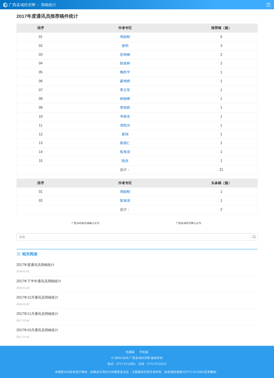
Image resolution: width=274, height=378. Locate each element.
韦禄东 (125, 116)
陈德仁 (125, 143)
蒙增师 (125, 81)
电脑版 (130, 352)
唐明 (125, 45)
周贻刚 (125, 37)
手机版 (143, 352)
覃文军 (125, 90)
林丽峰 (125, 98)
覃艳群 (125, 107)
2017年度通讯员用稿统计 (36, 265)
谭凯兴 (125, 125)
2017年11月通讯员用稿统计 (37, 313)
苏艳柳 (125, 54)
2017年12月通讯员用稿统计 (37, 297)
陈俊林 (125, 63)
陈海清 (125, 152)
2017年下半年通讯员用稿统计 (39, 281)
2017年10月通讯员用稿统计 (37, 330)
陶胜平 (125, 72)
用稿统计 (48, 5)
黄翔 (125, 134)
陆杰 (125, 161)
